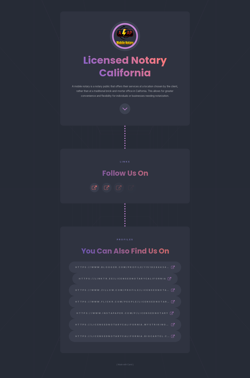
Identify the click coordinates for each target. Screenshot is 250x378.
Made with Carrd (125, 364)
